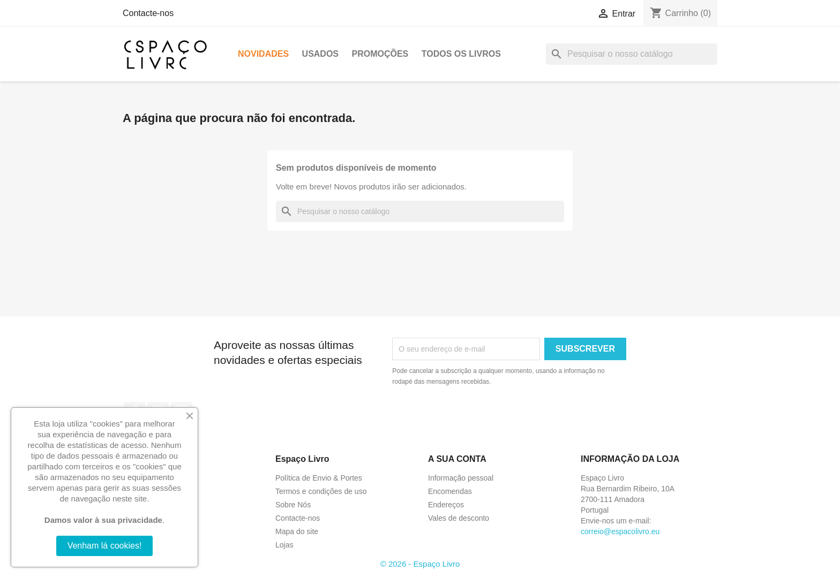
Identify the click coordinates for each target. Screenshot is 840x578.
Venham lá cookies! (105, 545)
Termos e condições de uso (320, 491)
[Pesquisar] (631, 54)
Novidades (263, 53)
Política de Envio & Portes (318, 478)
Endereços (446, 504)
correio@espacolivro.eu (620, 531)
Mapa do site (296, 531)
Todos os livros (461, 53)
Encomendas (450, 491)
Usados (320, 53)
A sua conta (457, 458)
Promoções (379, 53)
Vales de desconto (458, 518)
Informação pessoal (460, 478)
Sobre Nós (293, 504)
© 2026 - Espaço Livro (420, 563)
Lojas (284, 545)
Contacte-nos (148, 13)
